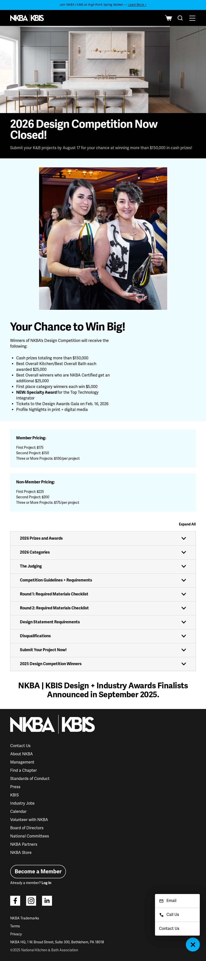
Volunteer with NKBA (29, 819)
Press (15, 786)
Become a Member (38, 871)
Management (22, 762)
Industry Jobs (22, 803)
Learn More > (137, 5)
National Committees (29, 836)
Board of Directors (27, 828)
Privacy (16, 934)
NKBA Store (21, 852)
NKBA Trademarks (24, 918)
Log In (46, 883)
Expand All (187, 524)
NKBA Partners (23, 844)
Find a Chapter (23, 770)
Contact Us (20, 745)
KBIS (14, 795)
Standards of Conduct (30, 778)
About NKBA (21, 754)
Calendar (18, 811)
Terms (15, 926)
